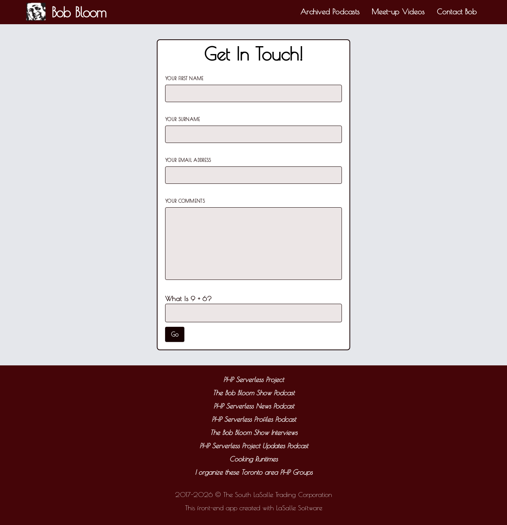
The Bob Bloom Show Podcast (253, 393)
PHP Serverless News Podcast (253, 406)
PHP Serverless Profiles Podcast (254, 419)
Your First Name (184, 78)
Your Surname (182, 119)
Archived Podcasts (330, 11)
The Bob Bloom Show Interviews (253, 432)
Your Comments (185, 200)
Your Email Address (188, 160)
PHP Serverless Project (253, 380)
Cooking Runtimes (253, 459)
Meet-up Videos (398, 11)
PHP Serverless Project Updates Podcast (253, 446)
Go (174, 334)
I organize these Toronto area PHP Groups (253, 472)
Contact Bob (457, 11)
